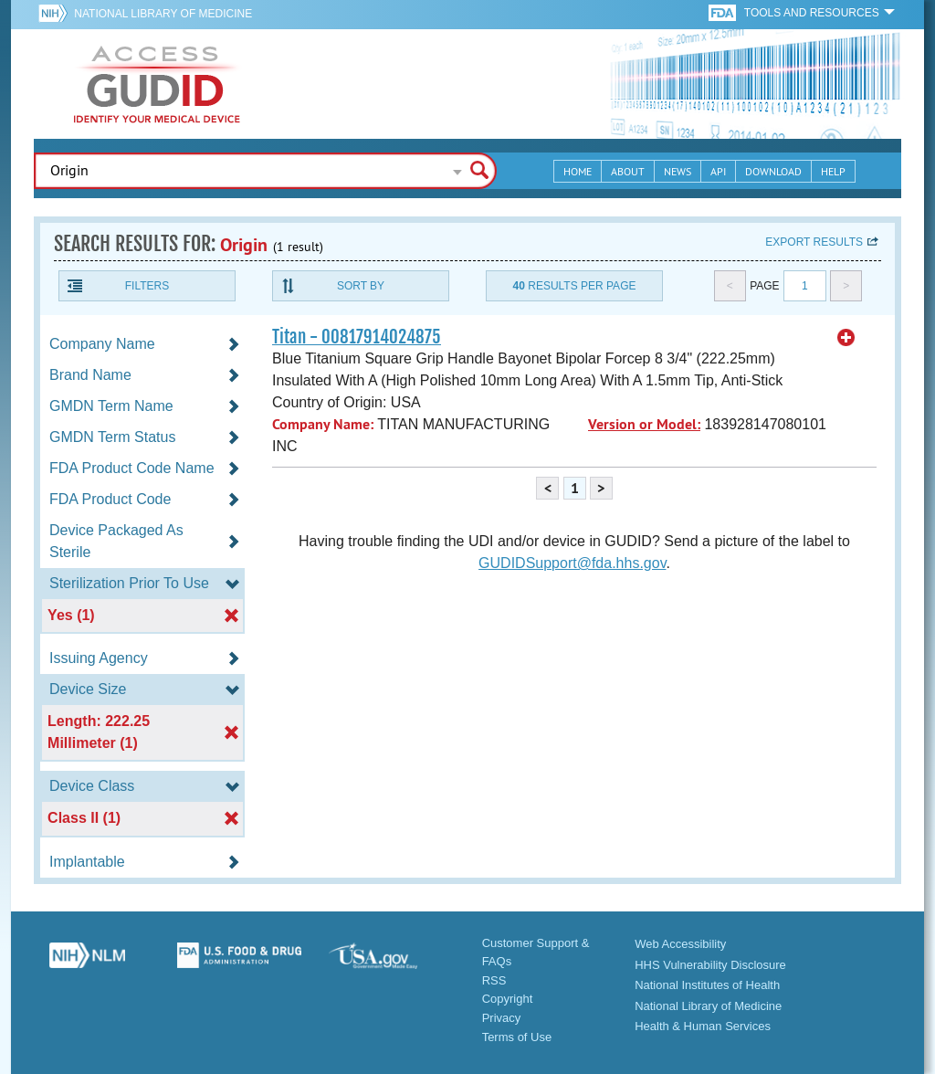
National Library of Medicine (163, 13)
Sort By (360, 285)
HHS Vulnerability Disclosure (710, 965)
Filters (147, 285)
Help (833, 171)
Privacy (501, 1018)
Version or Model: (644, 424)
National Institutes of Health (707, 985)
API (718, 171)
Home (577, 171)
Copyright (507, 999)
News (677, 171)
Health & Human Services (703, 1026)
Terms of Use (517, 1037)
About (628, 171)
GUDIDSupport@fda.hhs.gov (572, 563)
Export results (814, 242)
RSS (494, 980)
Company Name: (322, 424)
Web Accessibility (680, 944)
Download (773, 171)
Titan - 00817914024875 (356, 337)
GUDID (157, 84)
